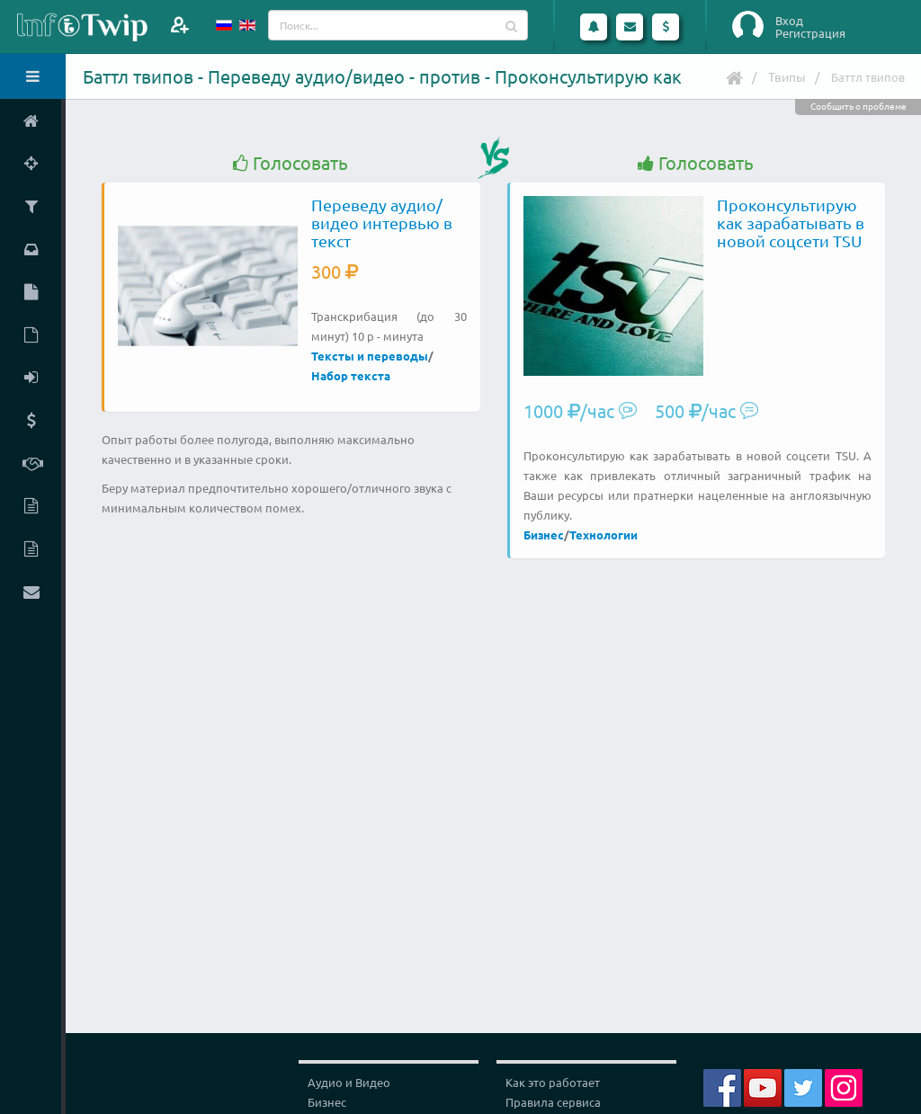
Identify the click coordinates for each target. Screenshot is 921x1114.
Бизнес (543, 534)
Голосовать (290, 163)
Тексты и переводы (369, 355)
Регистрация (810, 33)
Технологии (603, 534)
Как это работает (552, 1082)
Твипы (787, 76)
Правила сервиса (553, 1102)
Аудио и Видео (349, 1082)
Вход (789, 20)
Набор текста (350, 375)
